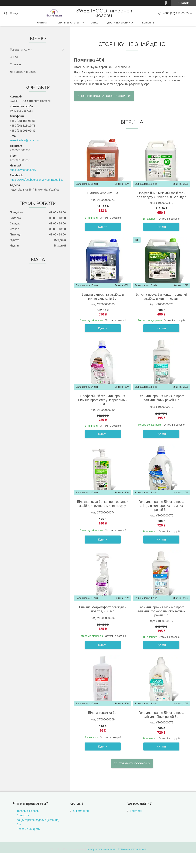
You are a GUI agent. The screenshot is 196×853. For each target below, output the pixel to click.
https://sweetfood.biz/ (23, 169)
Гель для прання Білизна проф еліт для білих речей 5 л (161, 714)
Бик (19, 824)
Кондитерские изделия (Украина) (38, 820)
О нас (94, 22)
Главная (41, 22)
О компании (81, 810)
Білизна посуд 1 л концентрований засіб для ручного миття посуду (102, 503)
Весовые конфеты (28, 829)
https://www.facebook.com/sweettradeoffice (36, 179)
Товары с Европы (28, 810)
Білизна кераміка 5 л (102, 193)
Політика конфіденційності (132, 849)
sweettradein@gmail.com (25, 140)
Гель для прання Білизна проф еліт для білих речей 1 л (161, 398)
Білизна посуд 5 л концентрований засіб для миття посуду (161, 296)
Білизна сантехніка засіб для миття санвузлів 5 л (102, 296)
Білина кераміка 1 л (102, 712)
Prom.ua (116, 845)
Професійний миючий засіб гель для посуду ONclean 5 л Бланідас (161, 195)
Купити (102, 226)
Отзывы (15, 64)
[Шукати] (5, 13)
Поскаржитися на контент (100, 849)
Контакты (148, 22)
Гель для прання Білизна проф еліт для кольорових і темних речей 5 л (161, 505)
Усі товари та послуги (130, 763)
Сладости (23, 815)
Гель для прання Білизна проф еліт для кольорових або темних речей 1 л (161, 611)
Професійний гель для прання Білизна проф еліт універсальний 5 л (102, 400)
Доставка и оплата (120, 22)
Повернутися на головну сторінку (105, 95)
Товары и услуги (67, 22)
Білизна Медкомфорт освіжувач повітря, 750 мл (102, 609)
